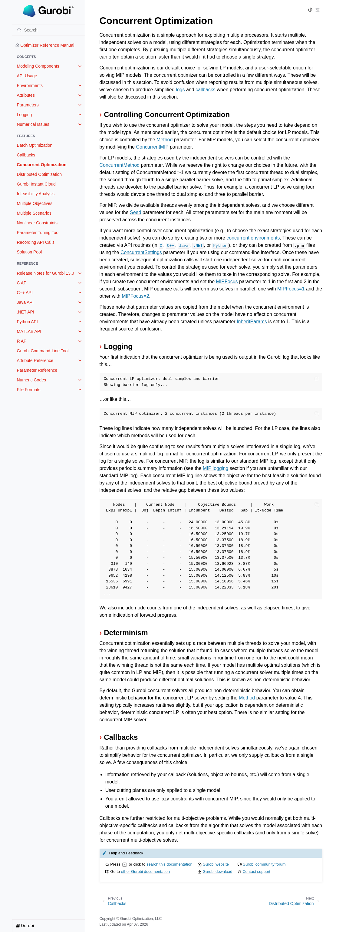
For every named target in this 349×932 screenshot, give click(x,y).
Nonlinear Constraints (37, 222)
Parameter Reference (37, 370)
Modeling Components (38, 66)
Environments (30, 85)
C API (22, 282)
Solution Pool (29, 252)
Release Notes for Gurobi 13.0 (45, 273)
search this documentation (170, 864)
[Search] (48, 30)
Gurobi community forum (263, 864)
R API (22, 341)
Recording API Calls (36, 242)
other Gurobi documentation (145, 871)
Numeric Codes (31, 379)
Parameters (28, 104)
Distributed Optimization (39, 174)
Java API (25, 302)
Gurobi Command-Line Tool (43, 350)
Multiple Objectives (35, 203)
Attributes (26, 95)
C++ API (25, 292)
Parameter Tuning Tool (38, 232)
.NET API (25, 312)
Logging (24, 114)
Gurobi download (217, 871)
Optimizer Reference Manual (44, 45)
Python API (27, 321)
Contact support (256, 871)
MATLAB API (29, 331)
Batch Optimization (35, 145)
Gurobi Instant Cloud (36, 184)
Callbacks (26, 155)
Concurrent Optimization (42, 164)
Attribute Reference (35, 360)
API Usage (27, 75)
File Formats (29, 389)
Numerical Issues (33, 124)
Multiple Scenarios (34, 213)
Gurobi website (215, 864)
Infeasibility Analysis (36, 193)
